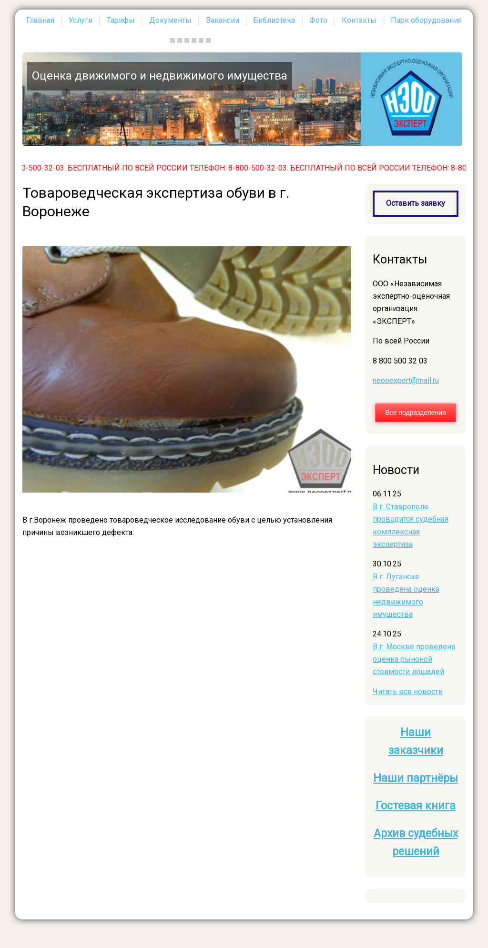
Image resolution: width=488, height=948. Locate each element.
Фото (318, 20)
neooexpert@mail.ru (406, 380)
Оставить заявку (415, 203)
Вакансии (222, 20)
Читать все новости (408, 691)
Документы (170, 20)
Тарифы (121, 20)
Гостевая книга (416, 805)
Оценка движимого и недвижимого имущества (159, 75)
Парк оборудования (426, 20)
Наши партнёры (415, 778)
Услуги (80, 20)
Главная (40, 20)
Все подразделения (415, 412)
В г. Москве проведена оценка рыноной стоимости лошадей (414, 659)
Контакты (359, 20)
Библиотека (274, 20)
